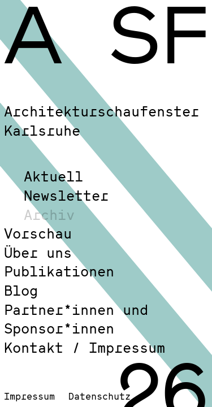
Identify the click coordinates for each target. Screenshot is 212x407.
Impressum (29, 396)
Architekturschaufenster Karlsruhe (101, 120)
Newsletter (66, 195)
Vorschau (38, 233)
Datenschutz (99, 396)
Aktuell (53, 176)
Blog (21, 290)
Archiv (49, 214)
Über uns (38, 252)
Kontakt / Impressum (84, 347)
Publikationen (59, 271)
